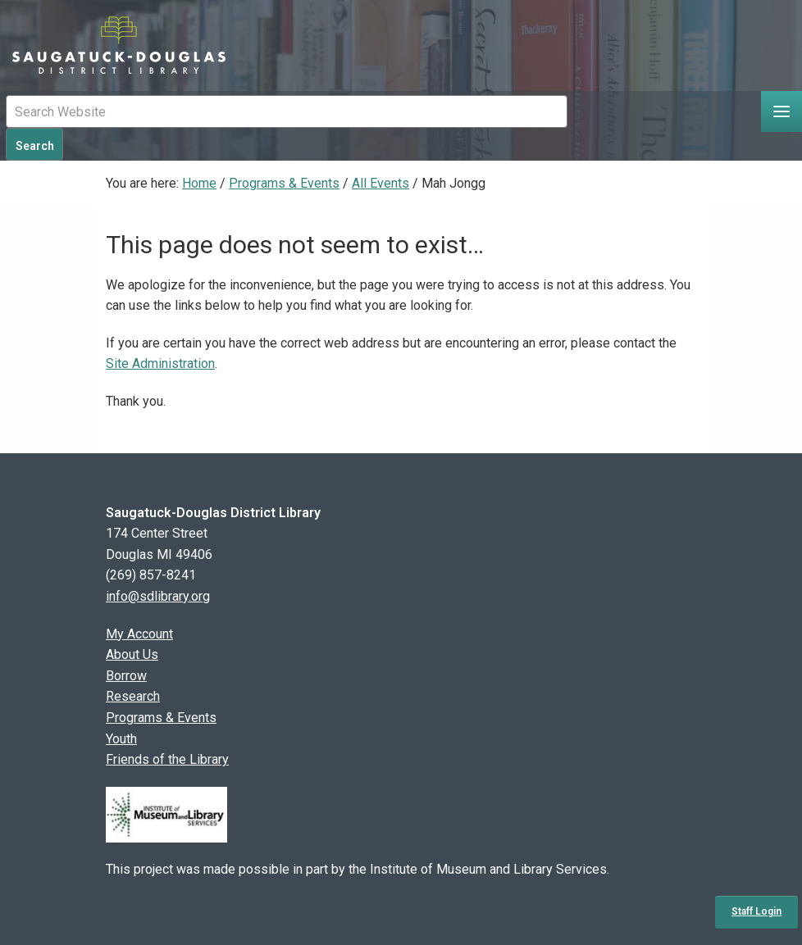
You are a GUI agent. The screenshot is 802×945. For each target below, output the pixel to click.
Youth (121, 739)
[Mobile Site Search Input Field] (286, 111)
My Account (139, 634)
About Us (132, 654)
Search (35, 145)
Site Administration (160, 363)
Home (199, 183)
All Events (380, 183)
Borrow (126, 676)
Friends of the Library (167, 759)
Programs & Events (284, 183)
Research (133, 696)
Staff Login (756, 911)
